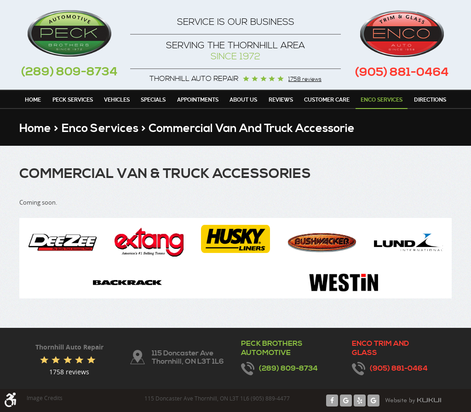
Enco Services (381, 100)
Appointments (197, 100)
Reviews (281, 100)
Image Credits (45, 398)
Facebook (332, 400)
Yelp (360, 400)
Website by (413, 400)
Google (346, 400)
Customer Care (327, 100)
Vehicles (117, 100)
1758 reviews (305, 79)
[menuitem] (33, 99)
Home (33, 100)
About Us (243, 100)
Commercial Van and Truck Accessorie (252, 128)
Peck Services (72, 100)
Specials (153, 100)
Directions (430, 100)
